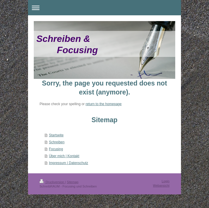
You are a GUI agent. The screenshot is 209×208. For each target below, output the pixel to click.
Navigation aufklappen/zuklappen (104, 7)
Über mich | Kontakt (64, 156)
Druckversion (52, 182)
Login (165, 181)
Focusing (56, 149)
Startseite (56, 135)
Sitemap (72, 182)
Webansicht (161, 185)
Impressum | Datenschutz (68, 163)
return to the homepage (103, 104)
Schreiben (56, 142)
